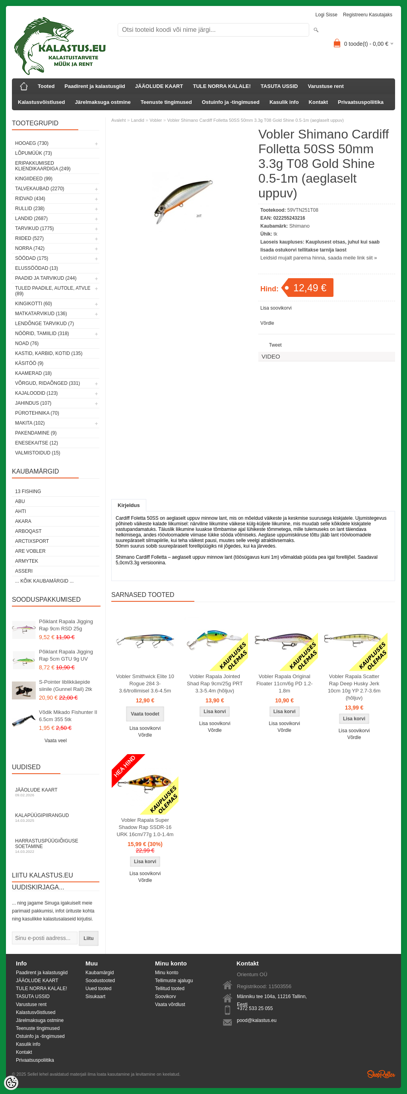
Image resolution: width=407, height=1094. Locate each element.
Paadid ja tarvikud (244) (46, 278)
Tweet (275, 345)
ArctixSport (32, 541)
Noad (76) (27, 343)
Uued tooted (98, 988)
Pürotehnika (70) (37, 413)
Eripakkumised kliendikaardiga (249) (42, 166)
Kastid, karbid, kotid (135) (48, 353)
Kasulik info (284, 102)
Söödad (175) (31, 258)
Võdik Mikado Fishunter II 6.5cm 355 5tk (68, 715)
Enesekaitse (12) (36, 443)
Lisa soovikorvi (276, 308)
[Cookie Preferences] (11, 1083)
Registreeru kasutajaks (367, 15)
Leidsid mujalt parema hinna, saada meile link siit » (318, 258)
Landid (137, 120)
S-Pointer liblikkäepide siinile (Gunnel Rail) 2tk (65, 685)
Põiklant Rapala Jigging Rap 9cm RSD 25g (66, 625)
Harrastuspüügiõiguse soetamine (55, 846)
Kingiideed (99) (33, 178)
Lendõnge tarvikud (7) (44, 323)
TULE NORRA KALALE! (221, 86)
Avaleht (118, 120)
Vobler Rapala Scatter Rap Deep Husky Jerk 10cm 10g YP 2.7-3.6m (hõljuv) (354, 687)
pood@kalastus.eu (257, 1020)
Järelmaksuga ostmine (103, 102)
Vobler (155, 120)
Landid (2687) (31, 218)
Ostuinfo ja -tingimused (231, 102)
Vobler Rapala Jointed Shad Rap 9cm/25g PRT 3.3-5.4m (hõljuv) (215, 683)
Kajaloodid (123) (36, 393)
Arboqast (28, 531)
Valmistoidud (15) (37, 453)
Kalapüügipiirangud (55, 818)
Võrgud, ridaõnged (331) (47, 383)
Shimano (299, 226)
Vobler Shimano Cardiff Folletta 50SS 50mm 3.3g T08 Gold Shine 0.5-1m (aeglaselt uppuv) (255, 120)
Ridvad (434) (30, 198)
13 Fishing (28, 491)
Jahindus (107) (33, 403)
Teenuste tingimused (166, 102)
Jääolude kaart (55, 792)
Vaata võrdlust (170, 1004)
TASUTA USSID (279, 86)
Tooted (46, 86)
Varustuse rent (326, 86)
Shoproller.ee (381, 1074)
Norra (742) (30, 248)
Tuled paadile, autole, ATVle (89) (52, 290)
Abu (20, 501)
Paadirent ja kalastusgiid (94, 86)
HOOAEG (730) (31, 143)
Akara (23, 521)
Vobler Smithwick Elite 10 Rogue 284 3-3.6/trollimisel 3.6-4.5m (145, 683)
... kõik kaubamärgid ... (44, 581)
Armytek (26, 561)
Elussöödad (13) (36, 268)
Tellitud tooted (169, 988)
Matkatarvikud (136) (41, 313)
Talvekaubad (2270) (39, 188)
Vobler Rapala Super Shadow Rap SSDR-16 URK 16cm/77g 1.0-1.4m (144, 827)
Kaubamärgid (99, 972)
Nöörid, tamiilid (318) (42, 333)
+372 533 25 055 (255, 1008)
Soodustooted (100, 980)
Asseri (24, 571)
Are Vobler (30, 551)
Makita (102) (30, 423)
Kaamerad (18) (33, 373)
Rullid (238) (30, 208)
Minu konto (166, 972)
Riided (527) (29, 238)
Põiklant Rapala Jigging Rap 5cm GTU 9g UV (66, 655)
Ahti (20, 511)
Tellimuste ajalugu (174, 980)
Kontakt (318, 102)
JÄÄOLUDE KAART (159, 86)
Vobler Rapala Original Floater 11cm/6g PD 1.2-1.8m (284, 683)
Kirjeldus (129, 505)
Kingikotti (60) (33, 303)
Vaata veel (56, 740)
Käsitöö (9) (29, 363)
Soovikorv (165, 996)
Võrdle (267, 323)
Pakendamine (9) (35, 433)
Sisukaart (95, 996)
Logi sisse (326, 15)
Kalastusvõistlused (41, 102)
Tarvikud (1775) (34, 228)
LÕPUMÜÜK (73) (33, 153)
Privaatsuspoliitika (361, 102)
